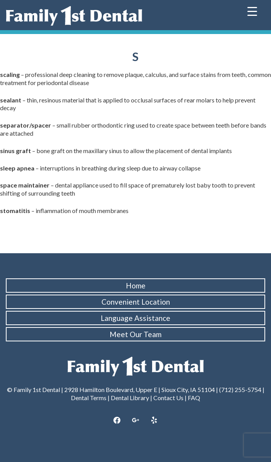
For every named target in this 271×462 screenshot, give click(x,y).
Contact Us (168, 397)
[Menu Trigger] (252, 10)
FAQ (194, 397)
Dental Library (130, 397)
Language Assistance (135, 318)
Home (136, 285)
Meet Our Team (135, 334)
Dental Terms (88, 397)
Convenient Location (135, 301)
